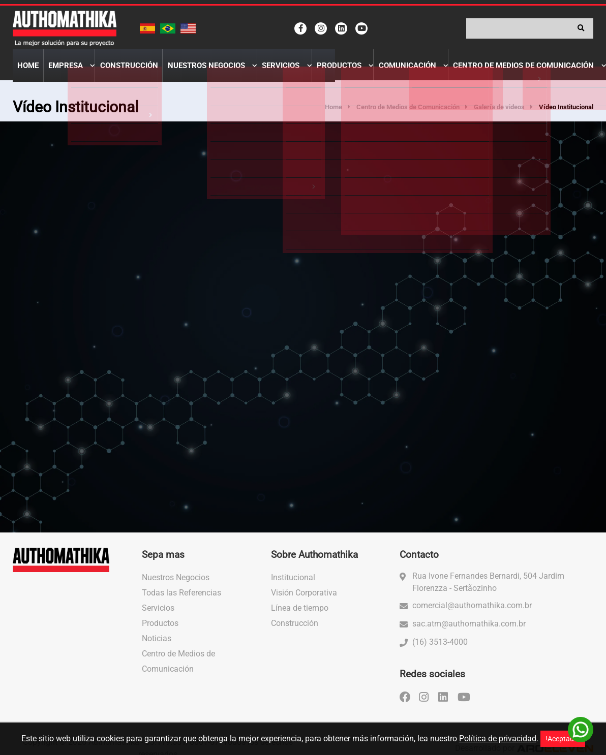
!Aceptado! (563, 739)
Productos (293, 74)
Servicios (243, 74)
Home (24, 74)
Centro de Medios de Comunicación (456, 74)
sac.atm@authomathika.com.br (469, 632)
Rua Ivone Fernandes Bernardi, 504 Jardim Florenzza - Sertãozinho (488, 590)
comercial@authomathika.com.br (472, 613)
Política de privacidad (497, 738)
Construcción (109, 74)
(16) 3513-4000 (440, 650)
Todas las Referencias (181, 601)
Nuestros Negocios (177, 74)
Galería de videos (499, 115)
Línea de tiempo (299, 616)
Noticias (156, 646)
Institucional (293, 585)
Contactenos (558, 74)
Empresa (54, 74)
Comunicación (352, 74)
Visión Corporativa (304, 601)
